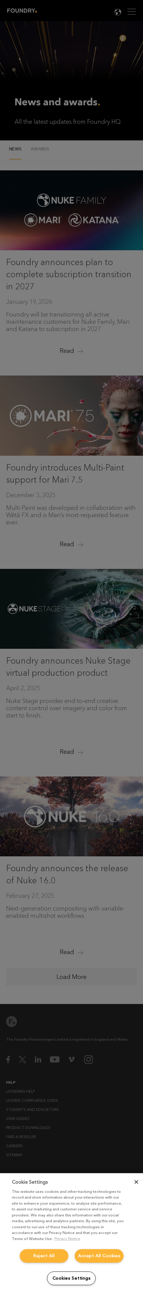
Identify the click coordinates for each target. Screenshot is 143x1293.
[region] (71, 1233)
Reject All (43, 1256)
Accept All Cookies (99, 1256)
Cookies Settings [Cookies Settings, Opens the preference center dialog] (72, 1278)
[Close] (136, 1182)
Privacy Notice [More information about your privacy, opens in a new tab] (67, 1238)
